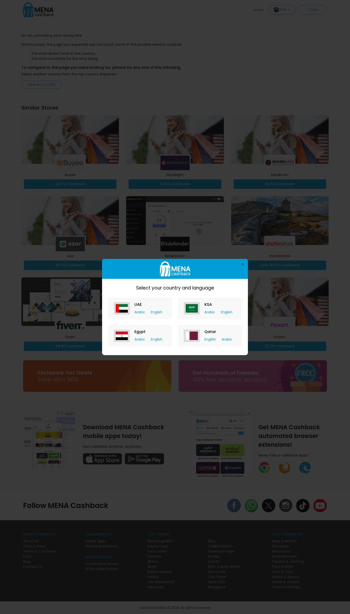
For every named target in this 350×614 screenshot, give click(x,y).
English (156, 312)
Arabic (140, 312)
